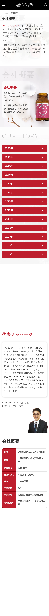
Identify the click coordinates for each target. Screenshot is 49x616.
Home (5, 13)
